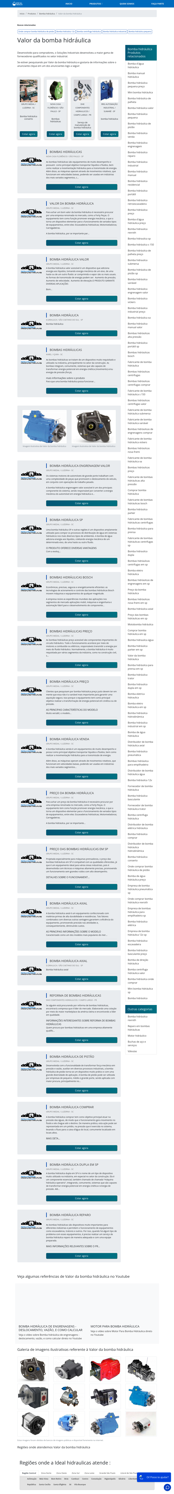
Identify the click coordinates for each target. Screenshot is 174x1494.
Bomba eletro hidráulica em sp (137, 705)
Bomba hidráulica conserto (137, 858)
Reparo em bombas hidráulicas (139, 1027)
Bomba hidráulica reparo (137, 154)
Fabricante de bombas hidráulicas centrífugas (140, 520)
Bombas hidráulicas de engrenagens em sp (140, 581)
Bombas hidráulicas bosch (139, 354)
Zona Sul (75, 1473)
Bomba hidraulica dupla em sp (137, 686)
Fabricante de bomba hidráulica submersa (140, 411)
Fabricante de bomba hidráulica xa (140, 459)
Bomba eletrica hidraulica (136, 695)
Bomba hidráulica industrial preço (137, 309)
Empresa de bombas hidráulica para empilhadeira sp (139, 912)
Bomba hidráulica (137, 998)
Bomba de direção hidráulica (138, 961)
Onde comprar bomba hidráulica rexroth (140, 900)
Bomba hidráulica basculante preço (137, 952)
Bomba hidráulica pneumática (137, 753)
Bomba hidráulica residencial (137, 182)
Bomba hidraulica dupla (137, 553)
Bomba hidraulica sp (139, 238)
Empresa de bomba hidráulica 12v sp (139, 933)
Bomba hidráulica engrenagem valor (138, 290)
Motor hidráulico (137, 1035)
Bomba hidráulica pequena (140, 31)
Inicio (68, 3)
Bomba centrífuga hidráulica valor (138, 971)
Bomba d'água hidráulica (136, 65)
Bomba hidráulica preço (137, 211)
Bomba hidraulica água (141, 640)
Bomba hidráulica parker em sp (137, 647)
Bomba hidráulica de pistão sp (139, 271)
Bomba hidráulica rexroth (137, 1018)
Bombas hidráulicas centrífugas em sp (139, 562)
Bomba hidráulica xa (139, 317)
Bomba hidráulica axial (140, 608)
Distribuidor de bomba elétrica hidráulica (140, 826)
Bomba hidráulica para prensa (140, 530)
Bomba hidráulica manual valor (137, 325)
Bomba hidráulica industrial (114, 31)
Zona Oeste (61, 1473)
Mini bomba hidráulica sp (140, 990)
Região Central (29, 1473)
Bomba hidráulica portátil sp (137, 344)
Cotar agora (28, 134)
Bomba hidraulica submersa (137, 262)
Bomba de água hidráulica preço (137, 877)
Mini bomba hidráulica (140, 92)
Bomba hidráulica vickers (137, 300)
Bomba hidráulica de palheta (139, 100)
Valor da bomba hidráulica (137, 657)
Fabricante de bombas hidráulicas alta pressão (140, 480)
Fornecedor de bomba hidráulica (140, 788)
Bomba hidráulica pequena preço (137, 84)
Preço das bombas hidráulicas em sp (138, 616)
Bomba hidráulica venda (137, 135)
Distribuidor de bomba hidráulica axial (140, 743)
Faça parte (157, 3)
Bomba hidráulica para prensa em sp (140, 667)
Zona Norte (46, 1473)
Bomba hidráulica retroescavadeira (137, 202)
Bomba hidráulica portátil (137, 192)
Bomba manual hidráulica (136, 75)
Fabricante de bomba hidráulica (140, 363)
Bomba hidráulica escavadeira (137, 942)
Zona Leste (89, 1473)
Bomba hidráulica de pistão (139, 125)
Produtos (95, 3)
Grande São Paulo (107, 1473)
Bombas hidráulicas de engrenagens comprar (140, 430)
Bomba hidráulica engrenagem (137, 144)
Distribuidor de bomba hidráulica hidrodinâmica (140, 847)
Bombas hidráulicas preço (139, 469)
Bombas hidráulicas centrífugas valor (139, 402)
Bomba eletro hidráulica (135, 572)
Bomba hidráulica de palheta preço (139, 252)
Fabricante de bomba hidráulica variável (140, 421)
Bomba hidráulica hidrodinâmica (137, 714)
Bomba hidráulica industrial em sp (137, 724)
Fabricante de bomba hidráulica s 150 (140, 392)
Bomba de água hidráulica (136, 734)
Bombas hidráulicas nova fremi (139, 450)
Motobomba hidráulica (140, 624)
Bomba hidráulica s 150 (141, 244)
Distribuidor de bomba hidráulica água (140, 772)
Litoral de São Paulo (129, 1473)
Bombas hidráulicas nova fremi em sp (139, 601)
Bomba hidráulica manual (137, 173)
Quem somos (127, 3)
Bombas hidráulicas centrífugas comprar (139, 383)
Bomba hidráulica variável (137, 281)
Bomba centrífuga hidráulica (89, 31)
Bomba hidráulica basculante (137, 797)
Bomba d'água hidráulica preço (137, 221)
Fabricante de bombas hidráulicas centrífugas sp (140, 541)
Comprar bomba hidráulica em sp (137, 632)
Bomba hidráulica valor (141, 108)
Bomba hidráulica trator (137, 676)
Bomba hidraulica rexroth (137, 230)
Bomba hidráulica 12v (66, 31)
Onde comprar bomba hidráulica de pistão (36, 31)
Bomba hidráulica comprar (137, 835)
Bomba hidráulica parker (137, 511)
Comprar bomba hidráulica (137, 492)
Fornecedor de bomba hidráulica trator (140, 807)
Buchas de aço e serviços (137, 1043)
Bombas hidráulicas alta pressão (139, 335)
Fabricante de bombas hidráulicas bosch (140, 501)
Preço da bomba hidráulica (137, 591)
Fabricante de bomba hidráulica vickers (140, 440)
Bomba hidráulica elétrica (137, 923)
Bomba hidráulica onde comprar (141, 980)
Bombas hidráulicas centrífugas (139, 373)
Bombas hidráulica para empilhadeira (138, 762)
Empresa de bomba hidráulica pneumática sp (140, 889)
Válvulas (132, 1051)
